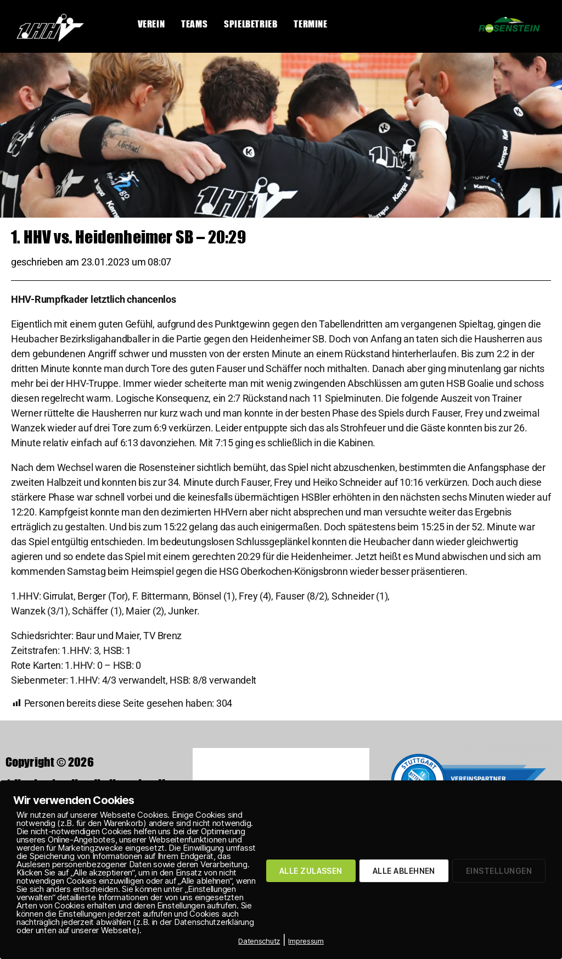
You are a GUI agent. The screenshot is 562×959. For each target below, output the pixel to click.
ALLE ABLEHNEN (404, 870)
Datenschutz (259, 940)
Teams (194, 24)
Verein (151, 24)
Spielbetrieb (250, 24)
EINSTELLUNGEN (499, 870)
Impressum (306, 940)
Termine (310, 24)
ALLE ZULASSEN (310, 870)
